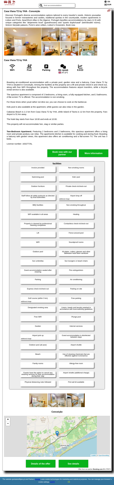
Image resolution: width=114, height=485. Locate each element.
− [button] (8, 424)
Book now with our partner (62, 153)
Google (37, 479)
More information (94, 153)
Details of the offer (40, 464)
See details (73, 464)
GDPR (52, 482)
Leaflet (93, 455)
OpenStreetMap (104, 455)
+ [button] (8, 420)
